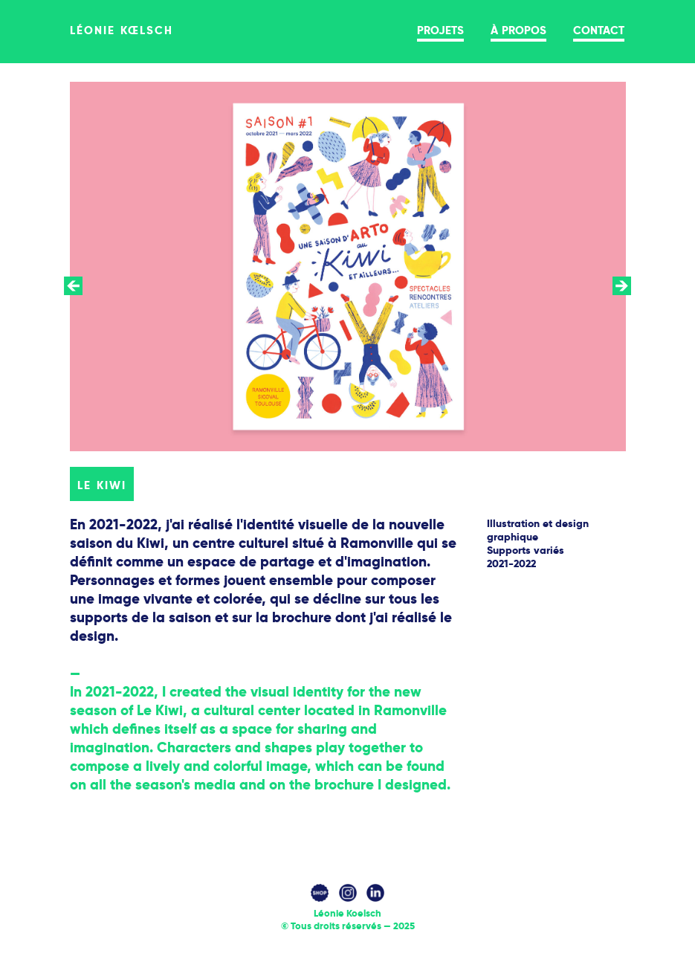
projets (440, 29)
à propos (518, 29)
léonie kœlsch (122, 29)
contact (598, 29)
